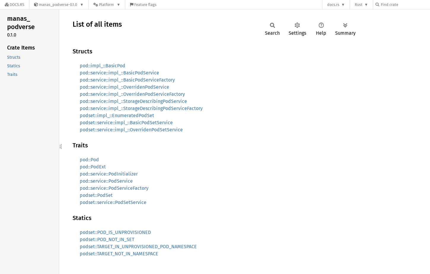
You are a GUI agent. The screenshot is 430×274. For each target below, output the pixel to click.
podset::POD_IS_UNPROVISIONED (115, 232)
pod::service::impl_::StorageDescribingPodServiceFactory (141, 108)
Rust (358, 4)
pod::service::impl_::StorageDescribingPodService (133, 101)
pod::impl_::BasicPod (102, 65)
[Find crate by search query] (405, 4)
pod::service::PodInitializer (109, 174)
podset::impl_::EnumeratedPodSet (117, 115)
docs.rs (333, 4)
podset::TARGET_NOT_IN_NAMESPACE (119, 254)
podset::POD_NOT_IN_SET (107, 239)
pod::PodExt (93, 167)
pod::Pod (89, 160)
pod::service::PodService (106, 181)
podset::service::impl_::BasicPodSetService (126, 122)
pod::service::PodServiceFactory (114, 188)
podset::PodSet (96, 195)
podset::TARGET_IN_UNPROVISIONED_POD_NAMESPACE (138, 246)
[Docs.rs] (14, 4)
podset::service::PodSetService (113, 202)
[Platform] (107, 4)
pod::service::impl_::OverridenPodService (124, 87)
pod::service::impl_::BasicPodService (119, 73)
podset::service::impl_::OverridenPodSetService (131, 130)
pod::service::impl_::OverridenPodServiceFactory (132, 94)
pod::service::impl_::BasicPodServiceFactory (127, 80)
